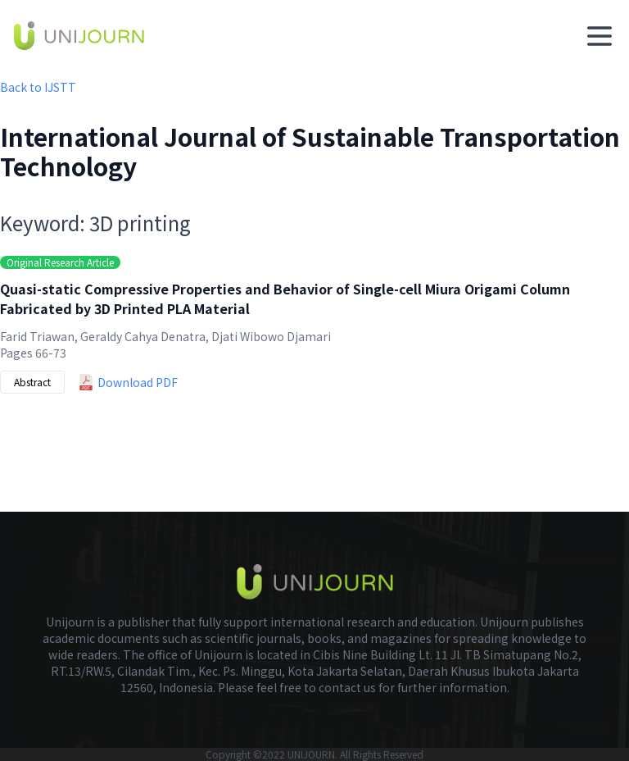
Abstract (32, 382)
